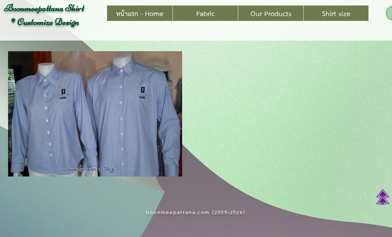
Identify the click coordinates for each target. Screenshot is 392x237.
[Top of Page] (383, 197)
